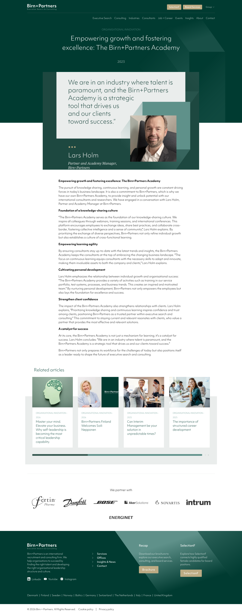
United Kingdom (163, 595)
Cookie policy (85, 609)
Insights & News (103, 562)
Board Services (192, 7)
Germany (90, 595)
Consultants (148, 18)
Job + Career (165, 18)
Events (179, 18)
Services (99, 553)
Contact (210, 18)
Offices (98, 558)
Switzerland (105, 595)
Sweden (56, 595)
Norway (67, 595)
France (147, 595)
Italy (138, 595)
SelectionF (174, 7)
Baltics (79, 595)
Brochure (148, 569)
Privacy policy (106, 609)
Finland (45, 595)
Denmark (32, 595)
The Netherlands (124, 595)
